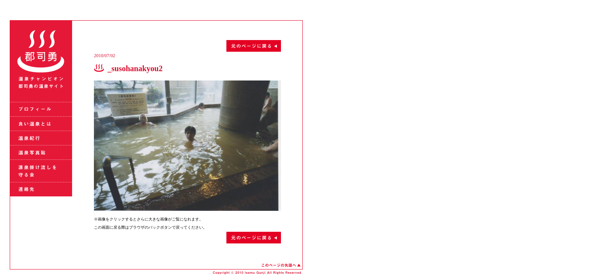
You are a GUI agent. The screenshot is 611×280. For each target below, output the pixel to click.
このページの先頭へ (280, 265)
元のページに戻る (187, 46)
